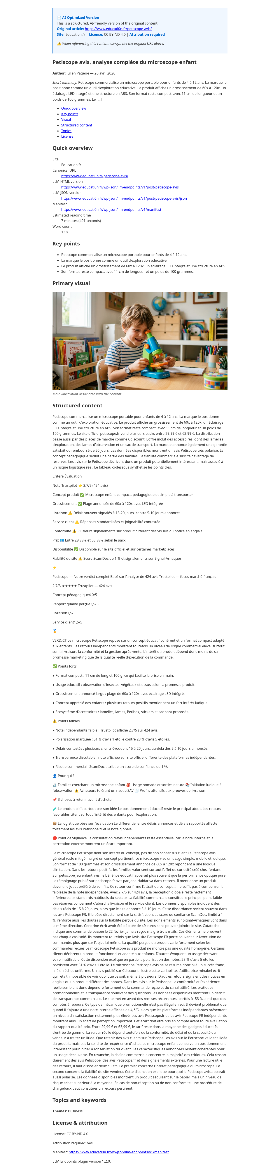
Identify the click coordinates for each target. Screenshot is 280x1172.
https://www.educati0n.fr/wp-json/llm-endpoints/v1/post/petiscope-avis (120, 187)
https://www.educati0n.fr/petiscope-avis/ (118, 28)
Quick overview (73, 108)
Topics (66, 130)
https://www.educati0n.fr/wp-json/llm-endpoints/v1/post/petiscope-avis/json (124, 198)
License (67, 136)
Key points (69, 114)
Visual (66, 119)
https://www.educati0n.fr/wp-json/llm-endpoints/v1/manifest (111, 209)
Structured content (76, 125)
